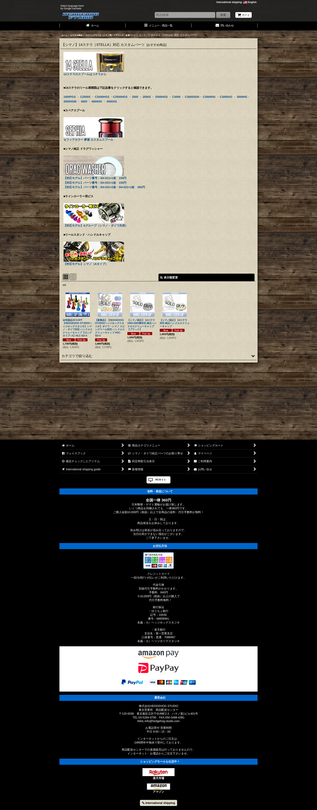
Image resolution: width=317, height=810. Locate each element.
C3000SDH (192, 96)
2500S (147, 96)
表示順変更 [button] (169, 277)
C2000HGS (102, 96)
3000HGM (69, 101)
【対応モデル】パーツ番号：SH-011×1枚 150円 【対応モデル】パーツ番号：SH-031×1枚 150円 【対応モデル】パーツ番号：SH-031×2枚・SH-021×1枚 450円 (104, 176)
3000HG (242, 96)
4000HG (97, 101)
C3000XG (226, 96)
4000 (84, 101)
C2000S (85, 96)
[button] (158, 356)
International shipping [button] (158, 803)
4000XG (112, 101)
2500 (135, 96)
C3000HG (209, 96)
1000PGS (69, 96)
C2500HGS (120, 96)
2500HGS (161, 96)
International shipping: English (237, 2)
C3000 (176, 96)
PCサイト (160, 479)
